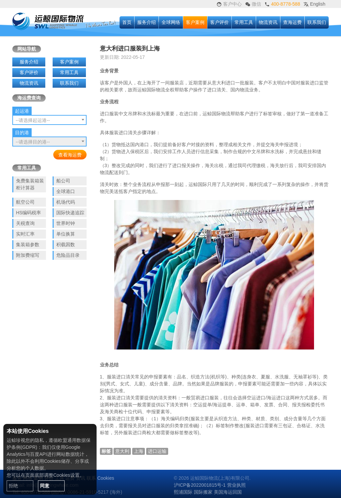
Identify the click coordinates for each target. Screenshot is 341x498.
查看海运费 (70, 154)
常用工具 (243, 22)
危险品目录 (68, 255)
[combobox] (49, 120)
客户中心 (229, 4)
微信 (253, 4)
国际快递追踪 (70, 212)
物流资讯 (268, 22)
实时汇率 (25, 234)
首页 (127, 22)
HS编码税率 (28, 212)
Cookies (105, 478)
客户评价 (219, 22)
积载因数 (65, 244)
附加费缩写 (27, 255)
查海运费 (292, 22)
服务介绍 (146, 22)
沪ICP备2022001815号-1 (200, 485)
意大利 (122, 451)
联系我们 (316, 22)
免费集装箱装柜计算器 (30, 184)
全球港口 (65, 191)
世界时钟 (65, 223)
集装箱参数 (27, 244)
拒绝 (13, 485)
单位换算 (65, 234)
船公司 (63, 180)
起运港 (22, 111)
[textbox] (49, 120)
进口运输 (157, 451)
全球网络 (171, 22)
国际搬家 (203, 492)
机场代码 (65, 202)
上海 (138, 451)
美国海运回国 (228, 492)
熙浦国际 (183, 492)
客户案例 (195, 22)
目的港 (22, 132)
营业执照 (236, 485)
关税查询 (25, 223)
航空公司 (25, 202)
